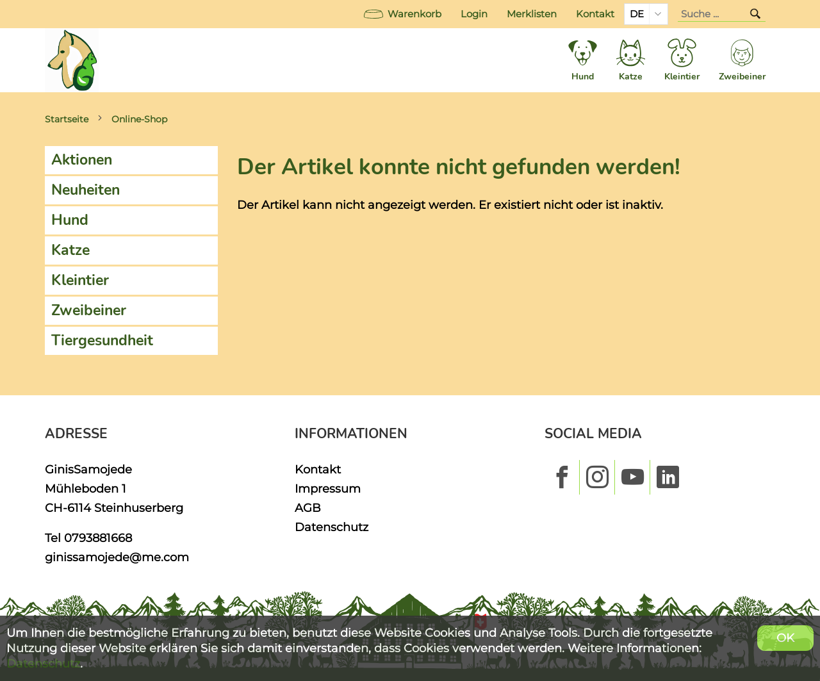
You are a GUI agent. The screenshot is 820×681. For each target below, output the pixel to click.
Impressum (328, 488)
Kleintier (80, 280)
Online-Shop (139, 119)
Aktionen (81, 160)
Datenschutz (331, 527)
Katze (70, 250)
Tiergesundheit (102, 340)
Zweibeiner (88, 310)
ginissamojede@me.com (117, 557)
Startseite (66, 119)
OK (785, 637)
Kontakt (595, 14)
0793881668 (98, 538)
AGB (308, 507)
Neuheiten (85, 190)
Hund (69, 220)
